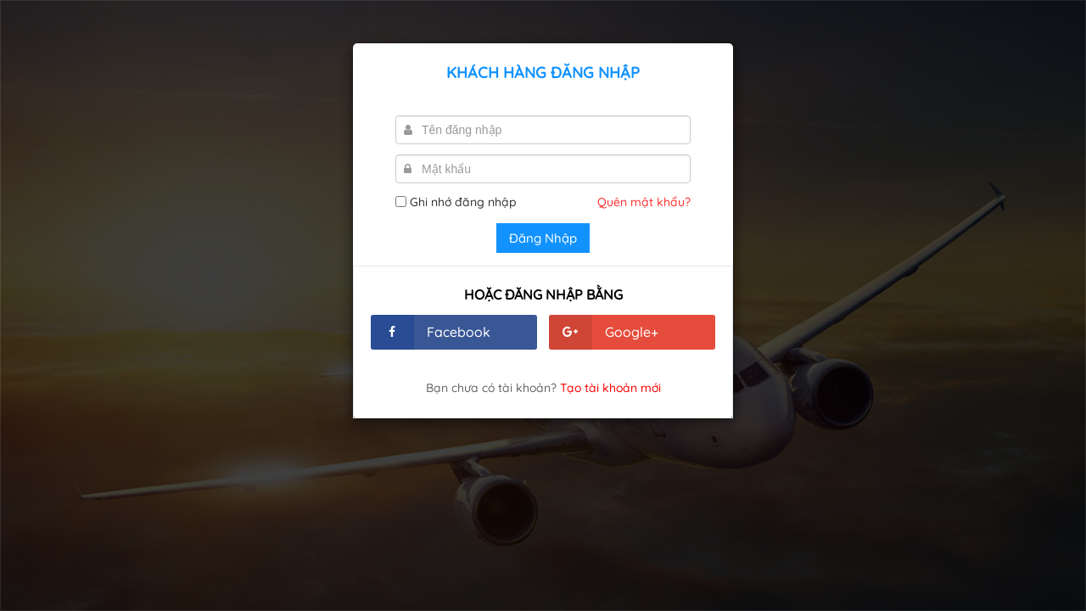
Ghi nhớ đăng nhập (456, 202)
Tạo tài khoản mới (610, 387)
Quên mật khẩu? (644, 202)
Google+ (631, 331)
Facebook (458, 331)
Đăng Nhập (543, 238)
